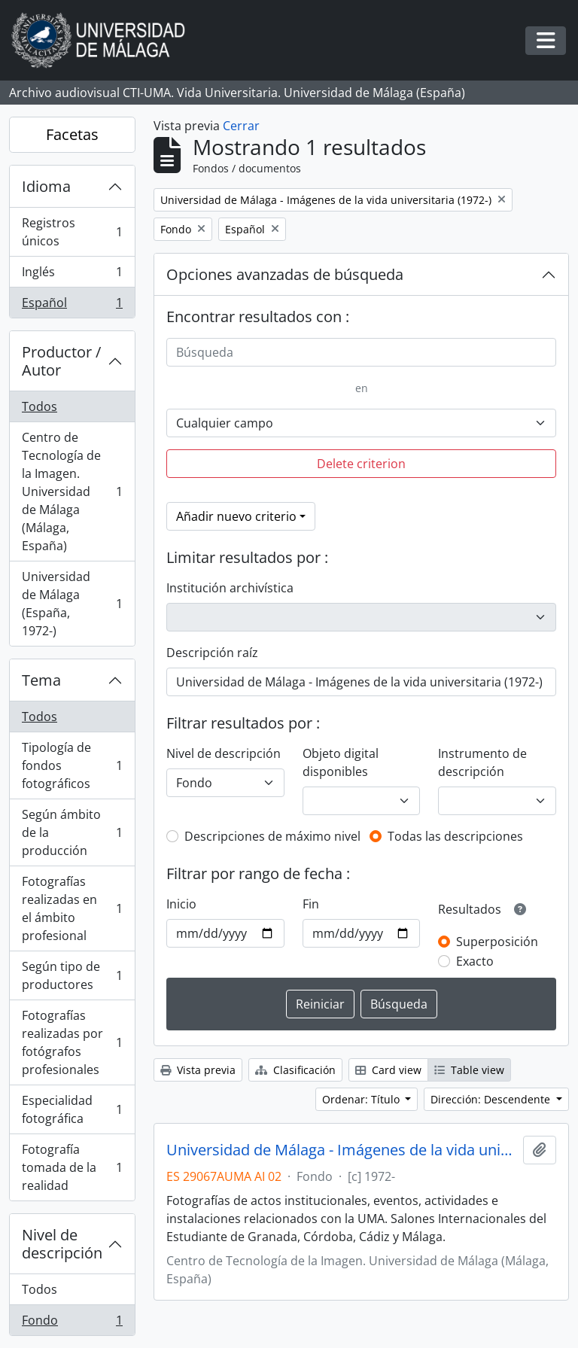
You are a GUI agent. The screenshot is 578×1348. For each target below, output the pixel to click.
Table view (469, 1070)
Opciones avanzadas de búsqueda (284, 274)
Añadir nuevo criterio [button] (236, 516)
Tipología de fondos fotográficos (72, 765)
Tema (41, 680)
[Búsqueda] (361, 352)
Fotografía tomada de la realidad (72, 1167)
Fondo (72, 1323)
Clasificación (295, 1070)
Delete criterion (361, 463)
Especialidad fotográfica (72, 1109)
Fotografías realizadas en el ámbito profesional (72, 908)
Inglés (72, 275)
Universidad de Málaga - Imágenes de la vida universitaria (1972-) (341, 1150)
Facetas (72, 134)
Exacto (475, 961)
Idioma (46, 186)
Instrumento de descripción (482, 762)
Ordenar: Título (362, 1099)
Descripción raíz (212, 652)
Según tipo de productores (72, 975)
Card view (388, 1070)
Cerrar (241, 125)
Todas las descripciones (455, 836)
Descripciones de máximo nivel (272, 836)
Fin (311, 904)
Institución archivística (230, 588)
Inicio (181, 904)
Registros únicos (72, 232)
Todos (39, 406)
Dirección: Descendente (491, 1099)
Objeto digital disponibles (341, 762)
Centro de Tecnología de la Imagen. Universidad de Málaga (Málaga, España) (72, 491)
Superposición (497, 941)
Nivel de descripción (62, 1244)
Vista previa (198, 1070)
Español (72, 306)
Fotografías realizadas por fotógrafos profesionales (72, 1042)
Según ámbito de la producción (72, 832)
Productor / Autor (61, 361)
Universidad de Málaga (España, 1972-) (72, 603)
